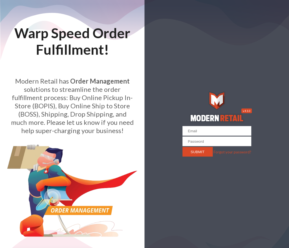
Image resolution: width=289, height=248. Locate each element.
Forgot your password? (232, 152)
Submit (198, 152)
